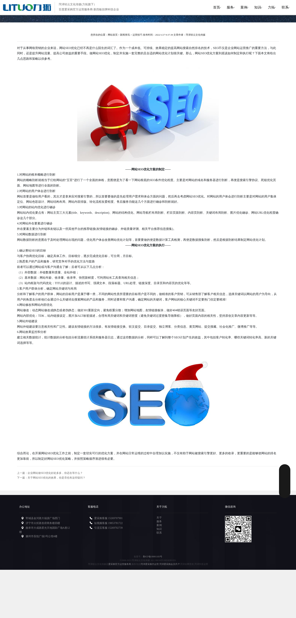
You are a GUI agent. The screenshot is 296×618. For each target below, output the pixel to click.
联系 (282, 7)
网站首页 (113, 35)
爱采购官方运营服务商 (119, 564)
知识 (245, 7)
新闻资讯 (125, 35)
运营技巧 (137, 35)
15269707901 (115, 518)
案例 (227, 7)
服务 (208, 7)
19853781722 (115, 523)
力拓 (264, 7)
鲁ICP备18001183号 (152, 556)
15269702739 (115, 527)
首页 (190, 7)
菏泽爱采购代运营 (150, 564)
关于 (159, 517)
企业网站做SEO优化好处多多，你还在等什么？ (55, 473)
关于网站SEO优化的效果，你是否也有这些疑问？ (56, 477)
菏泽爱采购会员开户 (169, 564)
